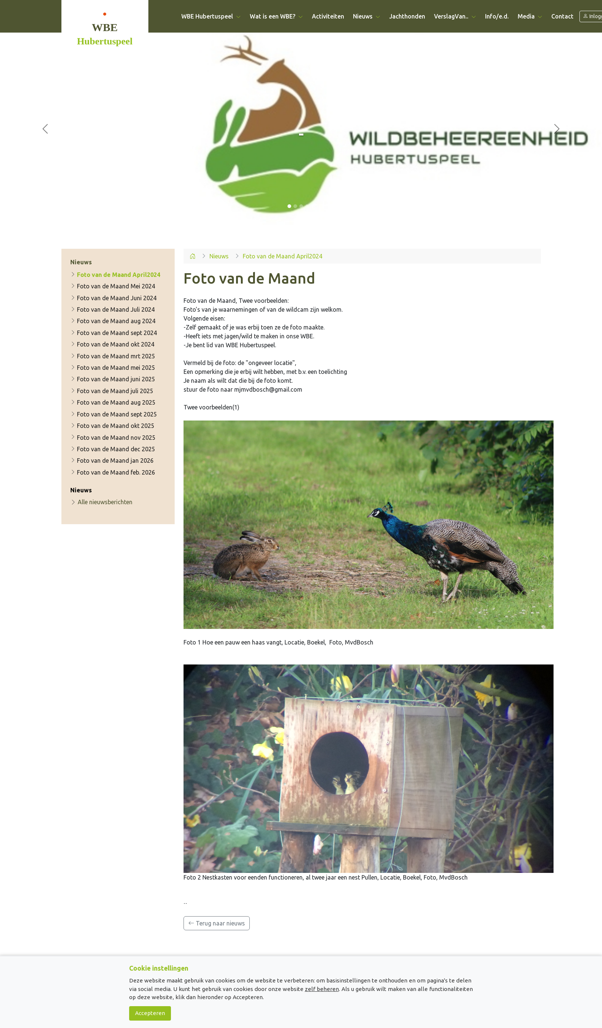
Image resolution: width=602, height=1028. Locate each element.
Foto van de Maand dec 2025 (112, 449)
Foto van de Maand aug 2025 (112, 402)
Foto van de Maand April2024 (115, 275)
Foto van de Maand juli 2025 (111, 391)
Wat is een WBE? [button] (276, 16)
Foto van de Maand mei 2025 (112, 368)
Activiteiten (328, 16)
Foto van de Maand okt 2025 (112, 426)
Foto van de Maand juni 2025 (112, 379)
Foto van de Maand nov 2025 (112, 437)
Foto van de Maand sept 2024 (113, 333)
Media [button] (530, 16)
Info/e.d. (497, 16)
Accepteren (150, 1013)
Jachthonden (407, 16)
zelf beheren (322, 989)
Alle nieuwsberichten (101, 502)
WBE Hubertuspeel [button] (211, 16)
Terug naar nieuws (216, 923)
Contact (562, 16)
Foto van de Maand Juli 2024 (112, 309)
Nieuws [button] (366, 16)
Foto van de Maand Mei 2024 (112, 286)
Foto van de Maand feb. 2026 (112, 472)
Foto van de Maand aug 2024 (112, 321)
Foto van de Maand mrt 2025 (112, 356)
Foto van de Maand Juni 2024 (113, 298)
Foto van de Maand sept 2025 (113, 414)
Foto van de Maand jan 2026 (112, 461)
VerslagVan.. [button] (455, 16)
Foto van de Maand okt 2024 (112, 344)
